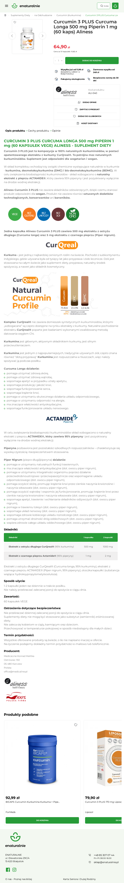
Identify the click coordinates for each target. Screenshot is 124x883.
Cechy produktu (38, 130)
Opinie (56, 130)
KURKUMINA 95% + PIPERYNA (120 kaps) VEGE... (77, 755)
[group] (17, 749)
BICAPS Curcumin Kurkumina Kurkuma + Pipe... (16, 755)
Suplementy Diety (20, 15)
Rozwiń (62, 872)
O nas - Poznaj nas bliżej (18, 829)
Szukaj (104, 6)
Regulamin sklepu (15, 844)
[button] (26, 724)
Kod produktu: (96, 89)
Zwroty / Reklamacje (16, 839)
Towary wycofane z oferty (77, 839)
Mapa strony (70, 850)
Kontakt (67, 844)
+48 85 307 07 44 (104, 805)
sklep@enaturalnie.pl (106, 812)
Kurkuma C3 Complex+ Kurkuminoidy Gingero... (103, 755)
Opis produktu (15, 130)
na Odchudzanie (43, 15)
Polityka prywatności (16, 850)
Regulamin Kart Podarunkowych (81, 834)
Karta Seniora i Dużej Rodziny (79, 829)
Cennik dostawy (14, 834)
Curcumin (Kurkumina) (69, 15)
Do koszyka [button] (17, 770)
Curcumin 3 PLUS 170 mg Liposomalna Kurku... (47, 755)
